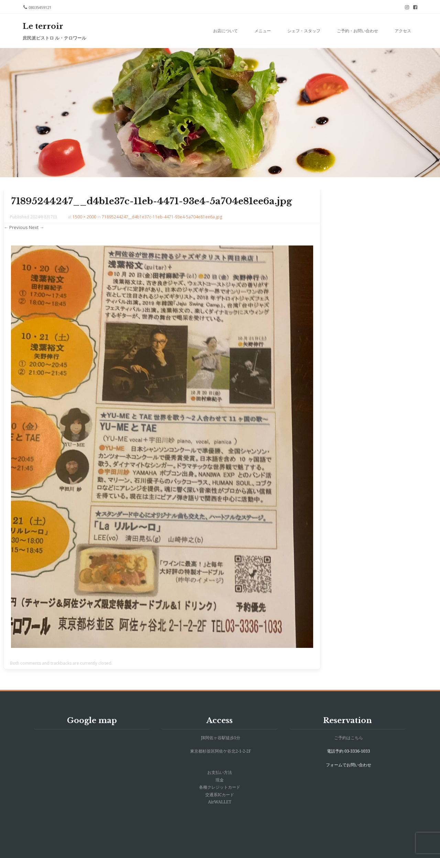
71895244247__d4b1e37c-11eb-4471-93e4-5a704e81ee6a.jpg (162, 217)
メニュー (262, 31)
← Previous (16, 227)
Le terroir (43, 26)
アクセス (403, 31)
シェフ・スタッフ (303, 31)
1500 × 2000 (84, 217)
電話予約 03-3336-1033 (348, 751)
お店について (225, 31)
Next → (36, 227)
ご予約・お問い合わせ (357, 31)
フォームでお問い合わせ (348, 765)
